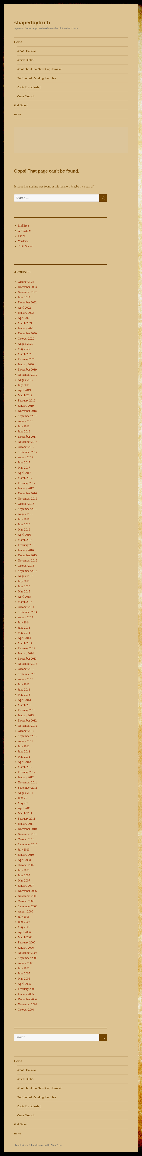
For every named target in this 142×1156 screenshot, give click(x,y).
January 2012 (26, 777)
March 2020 (25, 354)
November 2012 (27, 725)
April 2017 (24, 472)
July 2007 (24, 870)
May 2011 (24, 803)
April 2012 (24, 761)
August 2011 (25, 792)
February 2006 (26, 942)
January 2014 (26, 653)
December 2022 (27, 302)
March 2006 (25, 937)
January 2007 (26, 885)
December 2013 (27, 658)
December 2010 (27, 828)
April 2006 (24, 932)
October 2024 (26, 281)
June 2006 (24, 921)
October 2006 (26, 901)
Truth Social (25, 246)
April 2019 (24, 390)
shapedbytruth (32, 22)
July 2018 (24, 426)
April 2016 (24, 534)
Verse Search (26, 96)
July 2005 (24, 968)
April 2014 (24, 637)
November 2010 (27, 834)
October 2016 (26, 503)
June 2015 (24, 586)
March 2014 (25, 643)
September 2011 (27, 787)
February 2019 (26, 400)
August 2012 (25, 741)
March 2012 (25, 767)
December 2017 (27, 436)
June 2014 (24, 627)
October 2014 (26, 607)
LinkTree (23, 225)
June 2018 (24, 431)
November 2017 (27, 441)
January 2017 (26, 488)
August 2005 (25, 963)
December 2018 (27, 410)
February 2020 (26, 359)
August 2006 (25, 911)
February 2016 (26, 545)
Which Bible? (25, 60)
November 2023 (27, 292)
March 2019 (25, 395)
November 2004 (27, 1004)
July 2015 (24, 581)
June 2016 (24, 524)
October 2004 (26, 1009)
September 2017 (27, 452)
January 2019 (26, 405)
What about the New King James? (39, 69)
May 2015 (24, 591)
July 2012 (24, 746)
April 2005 (24, 983)
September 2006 (27, 906)
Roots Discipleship (29, 87)
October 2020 (26, 338)
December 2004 (27, 999)
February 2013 (26, 710)
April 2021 (24, 317)
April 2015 (24, 596)
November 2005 (27, 952)
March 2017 (25, 477)
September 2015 (27, 570)
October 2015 (26, 565)
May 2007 (24, 880)
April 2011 (24, 808)
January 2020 (26, 364)
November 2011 (27, 782)
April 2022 (24, 307)
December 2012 (27, 720)
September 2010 (27, 844)
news (17, 114)
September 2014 (27, 612)
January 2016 (26, 550)
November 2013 (27, 663)
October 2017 (26, 447)
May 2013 (24, 694)
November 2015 (27, 560)
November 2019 (27, 374)
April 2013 (24, 699)
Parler (21, 235)
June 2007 (24, 875)
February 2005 (26, 988)
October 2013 (26, 668)
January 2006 (26, 947)
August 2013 (25, 679)
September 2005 (27, 957)
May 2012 (24, 756)
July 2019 (24, 385)
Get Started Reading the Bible (36, 78)
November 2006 (27, 896)
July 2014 (24, 622)
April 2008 (24, 859)
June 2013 (24, 689)
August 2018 (25, 421)
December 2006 (27, 890)
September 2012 (27, 736)
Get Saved (21, 105)
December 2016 (27, 493)
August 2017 (25, 457)
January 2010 (26, 854)
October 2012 (26, 730)
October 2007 (26, 865)
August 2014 (25, 617)
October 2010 (26, 839)
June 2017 (24, 462)
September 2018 (27, 416)
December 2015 (27, 555)
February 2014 (26, 648)
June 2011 (24, 797)
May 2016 (24, 529)
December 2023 (27, 286)
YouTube (23, 241)
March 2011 (25, 813)
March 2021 (25, 323)
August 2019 (25, 379)
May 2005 (24, 978)
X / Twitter (24, 230)
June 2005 (24, 973)
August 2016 (25, 514)
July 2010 (24, 849)
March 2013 (25, 705)
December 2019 (27, 369)
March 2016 (25, 539)
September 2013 (27, 674)
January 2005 (26, 994)
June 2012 (24, 751)
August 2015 (25, 576)
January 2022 (26, 312)
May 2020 (24, 348)
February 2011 (26, 818)
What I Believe (26, 51)
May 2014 (24, 632)
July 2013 (24, 684)
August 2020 (25, 343)
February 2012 (26, 772)
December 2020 (27, 333)
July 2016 (24, 519)
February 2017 (26, 483)
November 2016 (27, 498)
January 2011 (26, 823)
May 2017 (24, 467)
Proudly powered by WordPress (46, 1145)
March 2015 (25, 601)
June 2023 (24, 297)
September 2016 (27, 508)
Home (18, 42)
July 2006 (24, 916)
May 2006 (24, 927)
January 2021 (26, 328)
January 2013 (26, 715)
